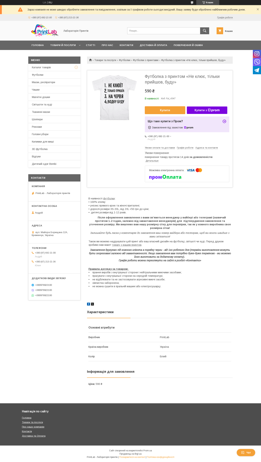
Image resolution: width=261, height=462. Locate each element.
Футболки (124, 60)
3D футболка (39, 149)
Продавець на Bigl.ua (130, 454)
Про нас (107, 45)
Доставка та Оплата (33, 435)
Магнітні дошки (41, 97)
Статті (90, 45)
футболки (109, 198)
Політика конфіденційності (160, 457)
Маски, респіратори (43, 82)
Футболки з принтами (145, 60)
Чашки (36, 89)
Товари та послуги (105, 60)
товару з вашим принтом (126, 244)
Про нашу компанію (33, 426)
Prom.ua (147, 450)
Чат (246, 452)
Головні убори (40, 134)
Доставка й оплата (153, 45)
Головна (38, 45)
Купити (165, 110)
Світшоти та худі (42, 104)
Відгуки (36, 156)
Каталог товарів (41, 67)
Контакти (126, 45)
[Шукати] (204, 30)
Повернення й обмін (188, 45)
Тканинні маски (41, 111)
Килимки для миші (43, 141)
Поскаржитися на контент (132, 457)
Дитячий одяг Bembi (44, 163)
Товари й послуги (63, 45)
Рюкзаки (37, 126)
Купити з (206, 110)
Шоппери (37, 119)
